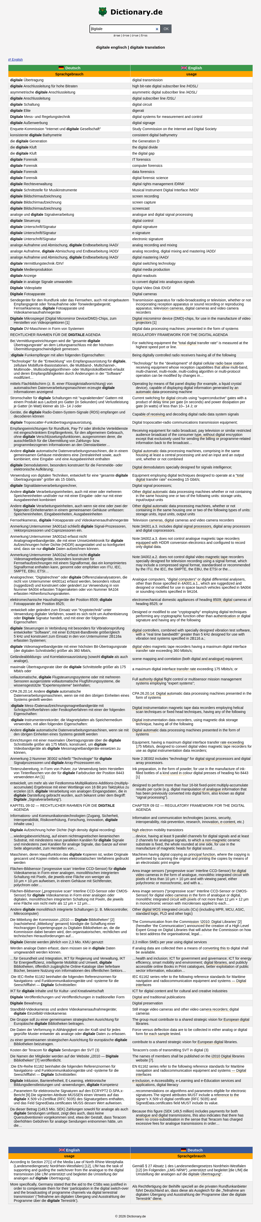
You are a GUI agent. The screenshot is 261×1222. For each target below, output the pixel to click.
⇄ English (15, 59)
